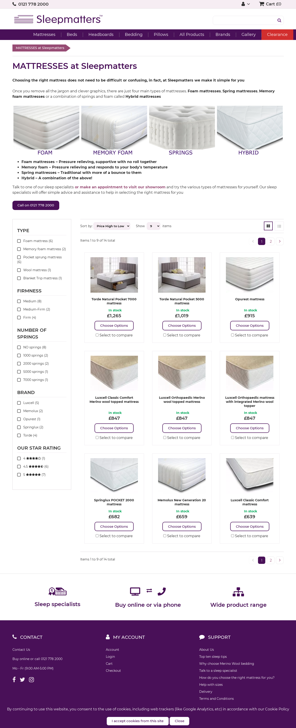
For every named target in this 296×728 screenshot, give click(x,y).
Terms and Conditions (216, 701)
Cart (109, 666)
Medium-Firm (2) (33, 310)
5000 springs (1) (32, 372)
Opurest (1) (28, 420)
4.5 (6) (33, 467)
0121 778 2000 (33, 4)
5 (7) (31, 475)
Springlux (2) (30, 428)
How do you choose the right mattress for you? (237, 680)
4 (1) (31, 459)
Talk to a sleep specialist (218, 673)
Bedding (121, 34)
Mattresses (32, 34)
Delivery (205, 694)
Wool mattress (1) (34, 271)
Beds (59, 34)
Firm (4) (26, 318)
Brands (210, 34)
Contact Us (21, 652)
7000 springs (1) (32, 380)
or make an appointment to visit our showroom (120, 187)
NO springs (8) (31, 348)
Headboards (88, 34)
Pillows (148, 34)
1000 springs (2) (32, 356)
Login (110, 659)
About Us (206, 652)
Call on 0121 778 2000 (40, 205)
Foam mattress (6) (35, 242)
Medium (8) (29, 302)
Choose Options (114, 326)
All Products (179, 34)
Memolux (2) (30, 412)
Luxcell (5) (28, 403)
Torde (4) (27, 436)
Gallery (236, 34)
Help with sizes (211, 687)
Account (112, 652)
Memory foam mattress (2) (41, 250)
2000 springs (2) (33, 364)
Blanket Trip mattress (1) (39, 279)
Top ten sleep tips (213, 659)
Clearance (265, 34)
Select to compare (114, 336)
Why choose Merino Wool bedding (226, 666)
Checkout (113, 673)
